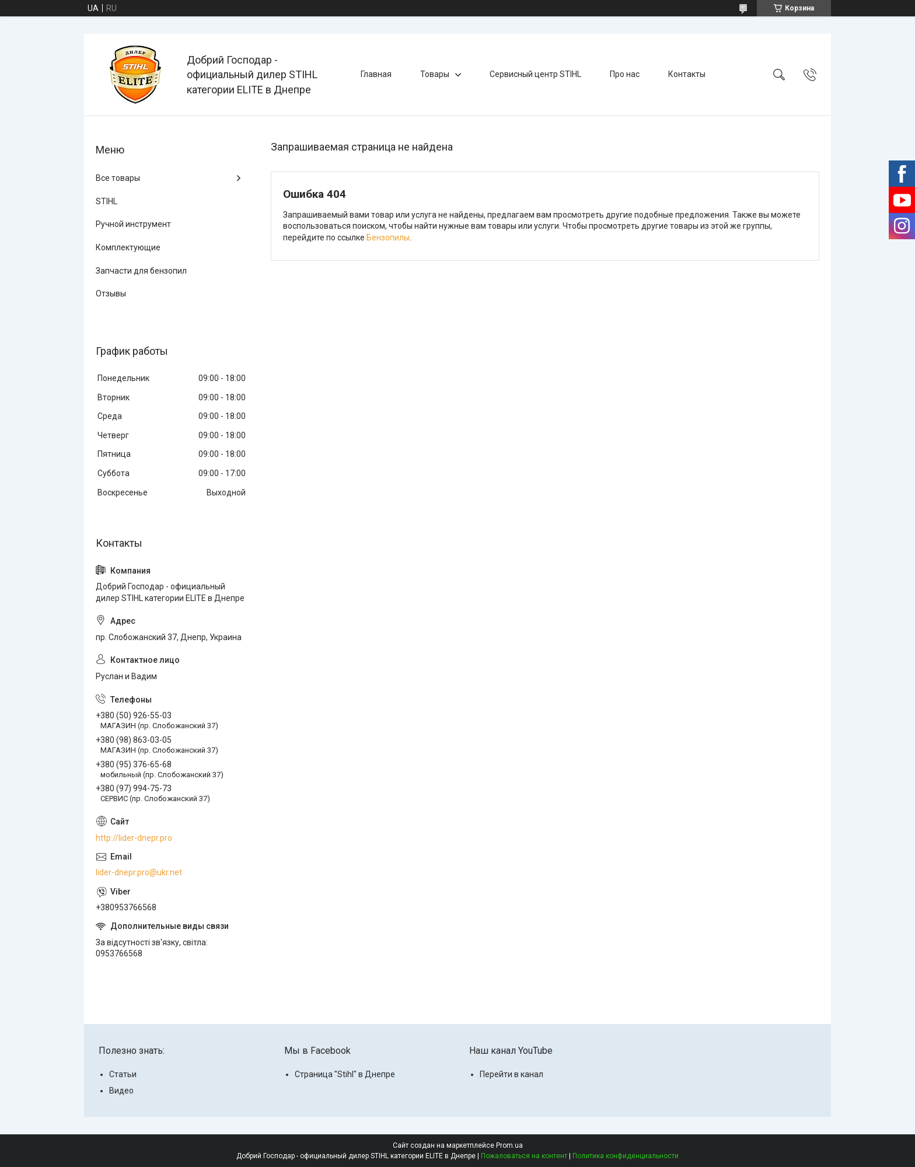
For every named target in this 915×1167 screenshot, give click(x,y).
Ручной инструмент (133, 224)
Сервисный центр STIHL (535, 74)
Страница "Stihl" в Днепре (345, 1074)
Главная (376, 74)
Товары (434, 74)
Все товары (118, 178)
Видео (121, 1090)
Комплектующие (128, 247)
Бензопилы (388, 237)
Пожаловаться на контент (524, 1156)
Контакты (687, 74)
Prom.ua (509, 1145)
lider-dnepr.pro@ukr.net (139, 872)
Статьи (123, 1074)
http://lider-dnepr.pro (134, 838)
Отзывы (111, 293)
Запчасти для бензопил (141, 270)
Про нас (625, 74)
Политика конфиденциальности (625, 1156)
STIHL (106, 201)
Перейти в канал (511, 1074)
